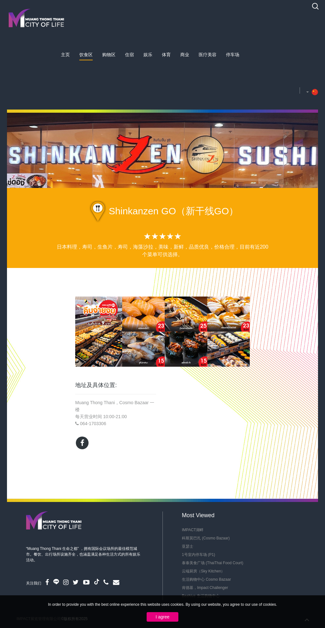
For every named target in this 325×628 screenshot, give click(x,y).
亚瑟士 (187, 546)
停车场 (232, 54)
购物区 (109, 54)
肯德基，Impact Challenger (205, 587)
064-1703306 (93, 423)
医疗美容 (207, 54)
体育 (166, 54)
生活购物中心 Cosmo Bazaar (206, 579)
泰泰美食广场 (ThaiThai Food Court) (212, 563)
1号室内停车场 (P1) (198, 554)
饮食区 (86, 54)
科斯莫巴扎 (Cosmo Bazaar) (206, 538)
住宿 (129, 54)
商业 (184, 54)
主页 (65, 54)
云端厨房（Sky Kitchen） (203, 571)
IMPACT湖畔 (192, 530)
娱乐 (147, 54)
